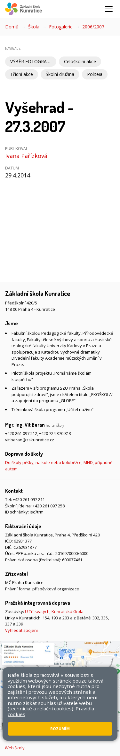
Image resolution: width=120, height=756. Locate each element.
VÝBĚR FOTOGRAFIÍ (31, 61)
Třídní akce (21, 74)
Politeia (94, 74)
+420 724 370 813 (55, 433)
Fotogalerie (61, 27)
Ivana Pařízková (26, 156)
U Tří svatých (37, 611)
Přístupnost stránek (76, 733)
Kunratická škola (68, 611)
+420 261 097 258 (49, 506)
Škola (33, 27)
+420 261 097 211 (29, 499)
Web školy (15, 748)
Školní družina (60, 74)
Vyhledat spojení (21, 630)
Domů (12, 27)
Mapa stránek (38, 733)
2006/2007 (93, 27)
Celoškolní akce (80, 61)
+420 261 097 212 (21, 433)
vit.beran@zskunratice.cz (29, 440)
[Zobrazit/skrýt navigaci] (109, 9)
